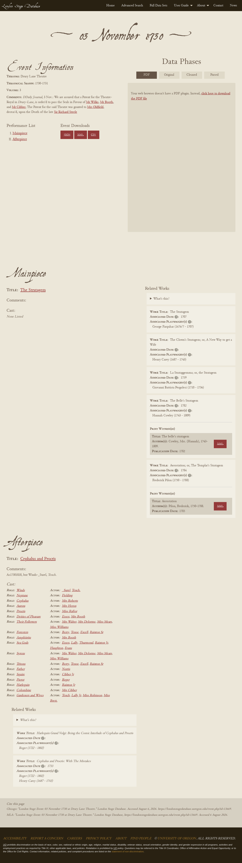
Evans (68, 648)
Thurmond (86, 642)
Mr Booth (106, 102)
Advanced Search (132, 5)
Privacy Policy (98, 838)
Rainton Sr (96, 632)
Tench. (76, 590)
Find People (140, 838)
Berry (65, 632)
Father (20, 669)
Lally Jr (76, 695)
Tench (66, 695)
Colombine (23, 690)
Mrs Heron (69, 606)
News (233, 5)
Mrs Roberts (70, 600)
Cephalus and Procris (38, 559)
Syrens (20, 653)
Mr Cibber (18, 107)
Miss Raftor (69, 611)
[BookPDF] (182, 161)
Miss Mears (104, 621)
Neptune (22, 595)
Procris (20, 611)
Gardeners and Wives (30, 695)
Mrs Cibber (69, 690)
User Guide (181, 5)
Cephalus (22, 600)
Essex (65, 616)
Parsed (214, 74)
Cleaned (191, 74)
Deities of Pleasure (28, 616)
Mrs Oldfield (95, 107)
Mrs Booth (78, 616)
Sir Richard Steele (65, 112)
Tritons (20, 664)
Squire (20, 674)
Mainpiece (20, 133)
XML (80, 134)
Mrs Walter (69, 621)
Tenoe (75, 632)
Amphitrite (23, 637)
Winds (20, 590)
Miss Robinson (92, 695)
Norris (66, 669)
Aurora (20, 606)
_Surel (66, 590)
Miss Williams (59, 627)
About (201, 5)
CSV (93, 134)
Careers (74, 838)
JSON (67, 134)
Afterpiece (20, 139)
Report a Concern (46, 838)
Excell (84, 632)
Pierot (20, 679)
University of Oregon (176, 838)
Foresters (22, 632)
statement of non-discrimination (128, 851)
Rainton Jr (101, 642)
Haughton (56, 648)
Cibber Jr (68, 674)
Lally (74, 642)
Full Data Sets (158, 5)
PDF (147, 74)
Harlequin (22, 685)
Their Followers (26, 621)
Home (110, 5)
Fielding (67, 595)
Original (169, 74)
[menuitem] (110, 5)
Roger (65, 679)
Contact (218, 5)
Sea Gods (22, 642)
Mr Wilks (92, 102)
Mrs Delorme (86, 621)
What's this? (161, 298)
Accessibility (15, 838)
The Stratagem (33, 290)
